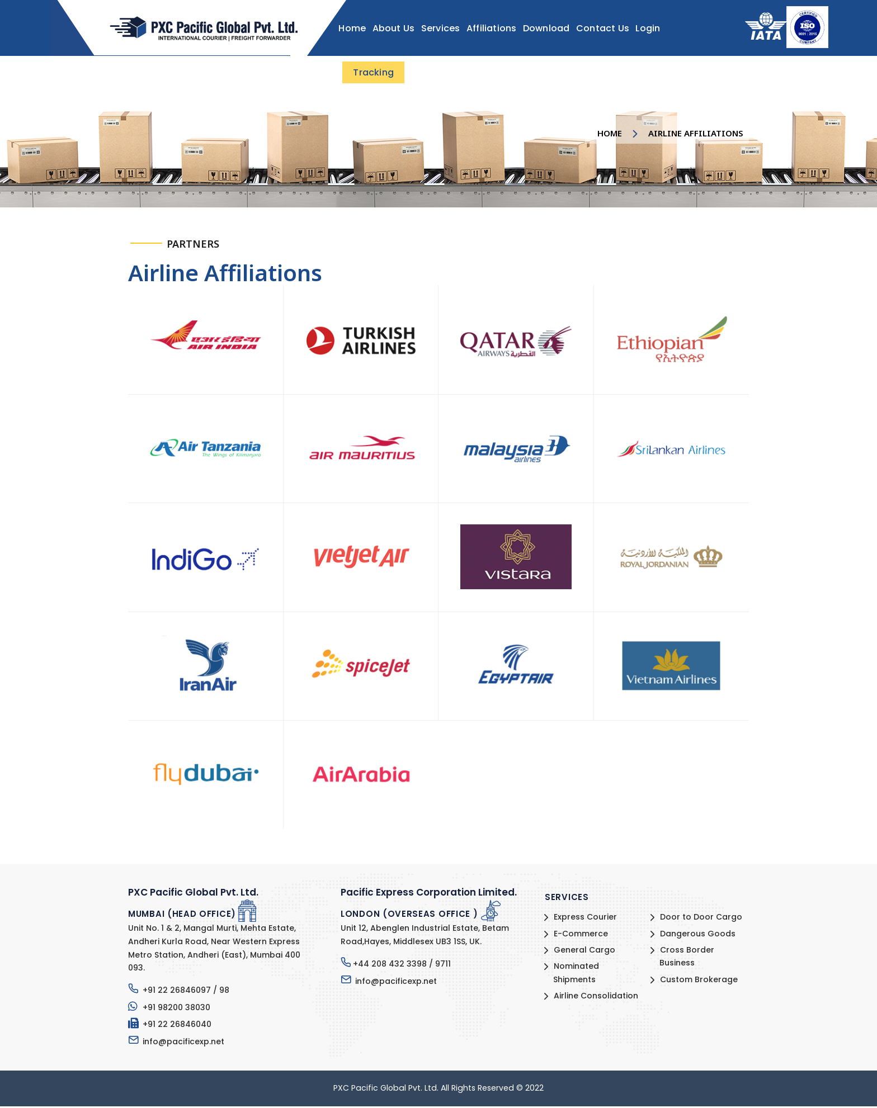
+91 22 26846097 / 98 (185, 991)
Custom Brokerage (698, 981)
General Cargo (584, 951)
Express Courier (584, 919)
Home (609, 133)
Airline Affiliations (695, 133)
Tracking (371, 72)
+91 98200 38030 (176, 1009)
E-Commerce (580, 935)
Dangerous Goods (697, 935)
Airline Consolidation (595, 997)
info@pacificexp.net (183, 1043)
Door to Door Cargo (700, 919)
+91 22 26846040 (176, 1025)
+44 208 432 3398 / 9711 (401, 965)
